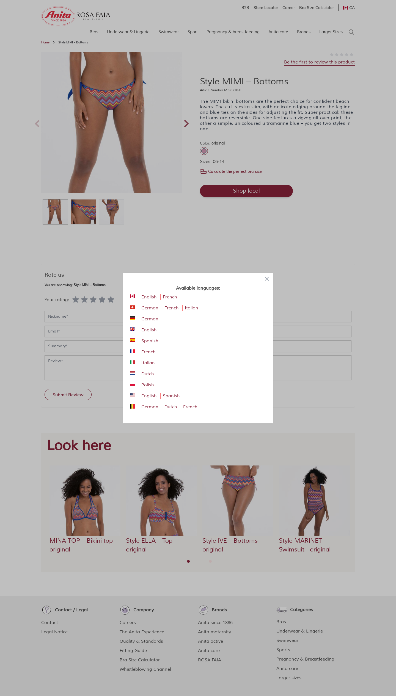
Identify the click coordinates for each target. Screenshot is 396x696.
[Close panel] (267, 279)
